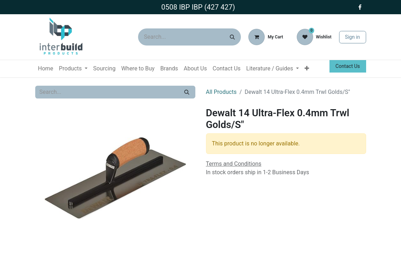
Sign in (352, 37)
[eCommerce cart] (265, 37)
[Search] (232, 37)
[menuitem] (45, 69)
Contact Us (348, 66)
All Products (221, 92)
